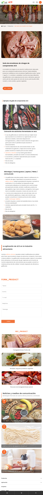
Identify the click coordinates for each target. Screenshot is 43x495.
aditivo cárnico (9, 181)
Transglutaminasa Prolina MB (21, 350)
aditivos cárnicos (11, 254)
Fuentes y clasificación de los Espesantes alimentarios (17, 471)
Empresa (3, 486)
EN (33, 2)
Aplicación (4, 482)
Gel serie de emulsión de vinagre (23, 26)
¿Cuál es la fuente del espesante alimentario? (14, 446)
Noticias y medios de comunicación (19, 393)
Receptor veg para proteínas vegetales (21, 368)
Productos (10, 26)
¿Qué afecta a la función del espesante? (13, 421)
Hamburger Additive (14, 199)
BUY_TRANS (7, 88)
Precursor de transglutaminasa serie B (21, 387)
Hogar (4, 26)
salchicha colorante (10, 153)
